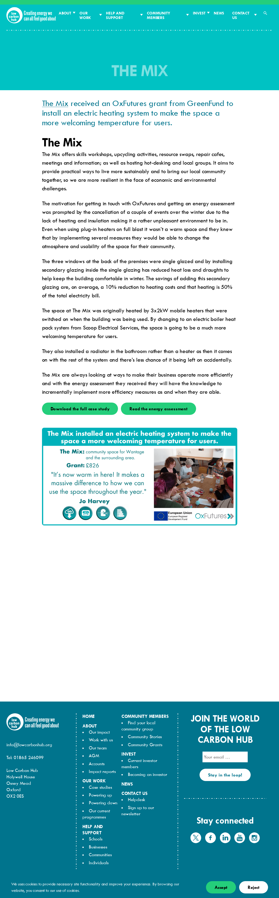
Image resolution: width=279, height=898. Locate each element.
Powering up (100, 795)
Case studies (100, 787)
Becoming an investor (147, 774)
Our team (98, 748)
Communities (100, 854)
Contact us (240, 15)
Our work (85, 15)
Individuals (99, 862)
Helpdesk (136, 799)
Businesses (98, 847)
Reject (253, 887)
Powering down (103, 802)
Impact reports (102, 771)
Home (88, 716)
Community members (158, 15)
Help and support (115, 15)
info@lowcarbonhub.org (29, 744)
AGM (94, 755)
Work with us (101, 739)
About (65, 13)
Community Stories (145, 736)
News (219, 13)
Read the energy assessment (158, 408)
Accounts (97, 763)
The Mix (55, 103)
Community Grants (145, 744)
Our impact (99, 732)
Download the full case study (80, 408)
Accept (221, 887)
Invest (199, 13)
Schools (95, 839)
